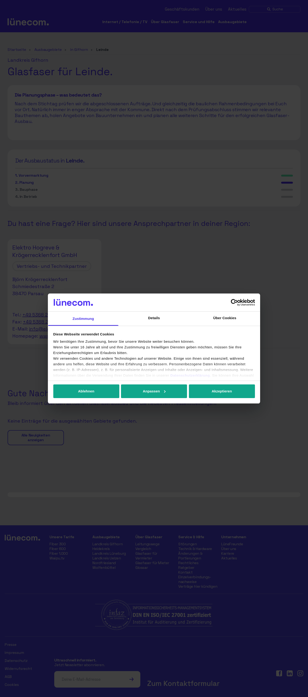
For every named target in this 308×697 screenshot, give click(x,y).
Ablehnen (86, 391)
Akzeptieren (222, 391)
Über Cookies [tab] (224, 318)
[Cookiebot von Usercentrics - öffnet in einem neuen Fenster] (234, 302)
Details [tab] (154, 318)
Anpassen (154, 391)
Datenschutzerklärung (190, 375)
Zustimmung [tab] (83, 319)
